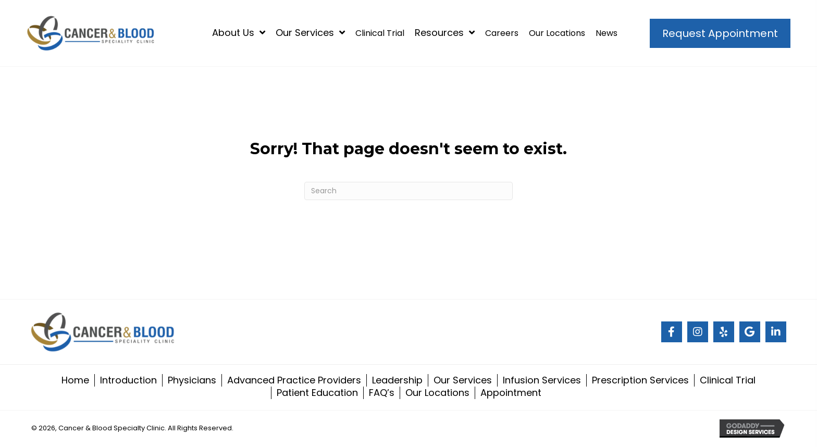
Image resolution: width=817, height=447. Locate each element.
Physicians (192, 380)
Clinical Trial (728, 380)
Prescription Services (640, 380)
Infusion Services (542, 380)
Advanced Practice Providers (294, 380)
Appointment (510, 393)
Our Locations (437, 393)
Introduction (128, 380)
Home (75, 380)
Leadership (397, 380)
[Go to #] (671, 331)
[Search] (408, 191)
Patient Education (317, 393)
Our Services (463, 380)
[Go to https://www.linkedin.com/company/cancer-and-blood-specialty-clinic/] (775, 331)
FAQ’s (381, 393)
